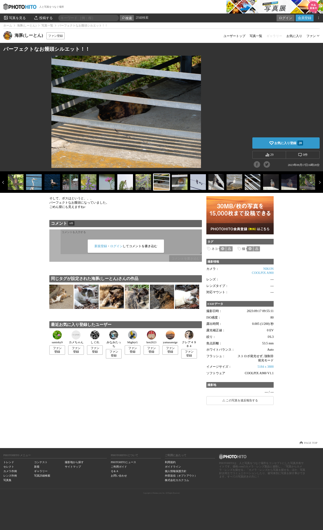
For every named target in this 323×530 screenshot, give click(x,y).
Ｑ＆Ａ (115, 471)
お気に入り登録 (288, 143)
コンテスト (41, 462)
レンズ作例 (10, 475)
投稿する (43, 17)
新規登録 (100, 246)
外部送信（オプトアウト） (181, 475)
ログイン (285, 18)
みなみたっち (114, 339)
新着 (36, 466)
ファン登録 (55, 35)
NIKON (268, 268)
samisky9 (57, 337)
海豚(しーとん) (27, 25)
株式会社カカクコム (177, 480)
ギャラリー (41, 471)
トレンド (8, 462)
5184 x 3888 (266, 366)
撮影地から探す (74, 462)
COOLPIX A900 (263, 273)
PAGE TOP (310, 442)
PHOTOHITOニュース (123, 462)
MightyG (132, 337)
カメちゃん (76, 337)
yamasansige (170, 337)
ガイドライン (173, 466)
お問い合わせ (119, 475)
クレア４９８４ (189, 339)
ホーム (7, 25)
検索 (127, 18)
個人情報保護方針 (175, 471)
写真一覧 (47, 25)
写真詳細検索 (42, 475)
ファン (311, 36)
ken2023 (151, 337)
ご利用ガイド (119, 466)
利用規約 (170, 462)
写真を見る (14, 17)
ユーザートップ (234, 36)
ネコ (215, 249)
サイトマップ (73, 466)
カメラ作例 (10, 471)
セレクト (8, 466)
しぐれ (94, 337)
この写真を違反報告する (242, 400)
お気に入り (294, 36)
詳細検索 (142, 17)
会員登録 (304, 18)
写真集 (7, 480)
